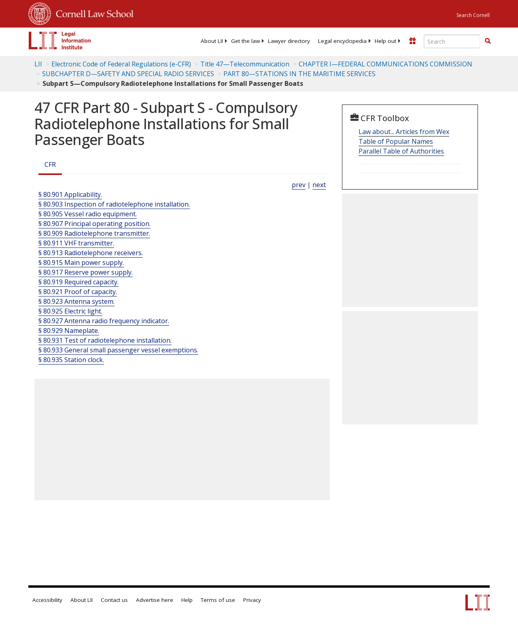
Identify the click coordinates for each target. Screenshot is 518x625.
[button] (487, 41)
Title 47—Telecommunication (244, 64)
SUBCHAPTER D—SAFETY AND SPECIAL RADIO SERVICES (128, 73)
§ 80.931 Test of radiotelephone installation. (105, 340)
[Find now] (487, 41)
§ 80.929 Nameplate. (68, 330)
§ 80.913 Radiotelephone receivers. (90, 252)
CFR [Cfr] (50, 164)
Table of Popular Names (396, 141)
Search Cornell (473, 15)
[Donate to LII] (412, 41)
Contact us (114, 600)
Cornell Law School (92, 12)
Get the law (245, 41)
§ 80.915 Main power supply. (81, 262)
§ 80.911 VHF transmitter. (76, 243)
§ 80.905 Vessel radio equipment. (87, 213)
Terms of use (218, 600)
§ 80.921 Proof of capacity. (77, 291)
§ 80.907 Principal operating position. (94, 223)
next (319, 184)
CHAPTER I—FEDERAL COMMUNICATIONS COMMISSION (385, 64)
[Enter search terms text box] (452, 41)
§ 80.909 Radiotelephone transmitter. (94, 233)
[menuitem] (212, 41)
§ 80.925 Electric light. (70, 311)
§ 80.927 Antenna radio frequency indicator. (103, 320)
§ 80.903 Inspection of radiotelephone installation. (114, 204)
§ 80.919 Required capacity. (78, 281)
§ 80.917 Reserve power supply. (85, 272)
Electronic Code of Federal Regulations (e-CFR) (121, 64)
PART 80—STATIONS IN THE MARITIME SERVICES (299, 73)
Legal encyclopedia (342, 41)
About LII (212, 41)
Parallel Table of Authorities (401, 151)
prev (299, 184)
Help (187, 600)
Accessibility (47, 600)
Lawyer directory (289, 41)
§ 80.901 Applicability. (70, 194)
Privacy (252, 600)
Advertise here (154, 600)
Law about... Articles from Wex (404, 131)
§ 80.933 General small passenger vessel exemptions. (118, 350)
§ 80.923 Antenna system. (76, 301)
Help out (385, 41)
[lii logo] (60, 40)
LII (38, 64)
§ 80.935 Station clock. (71, 359)
